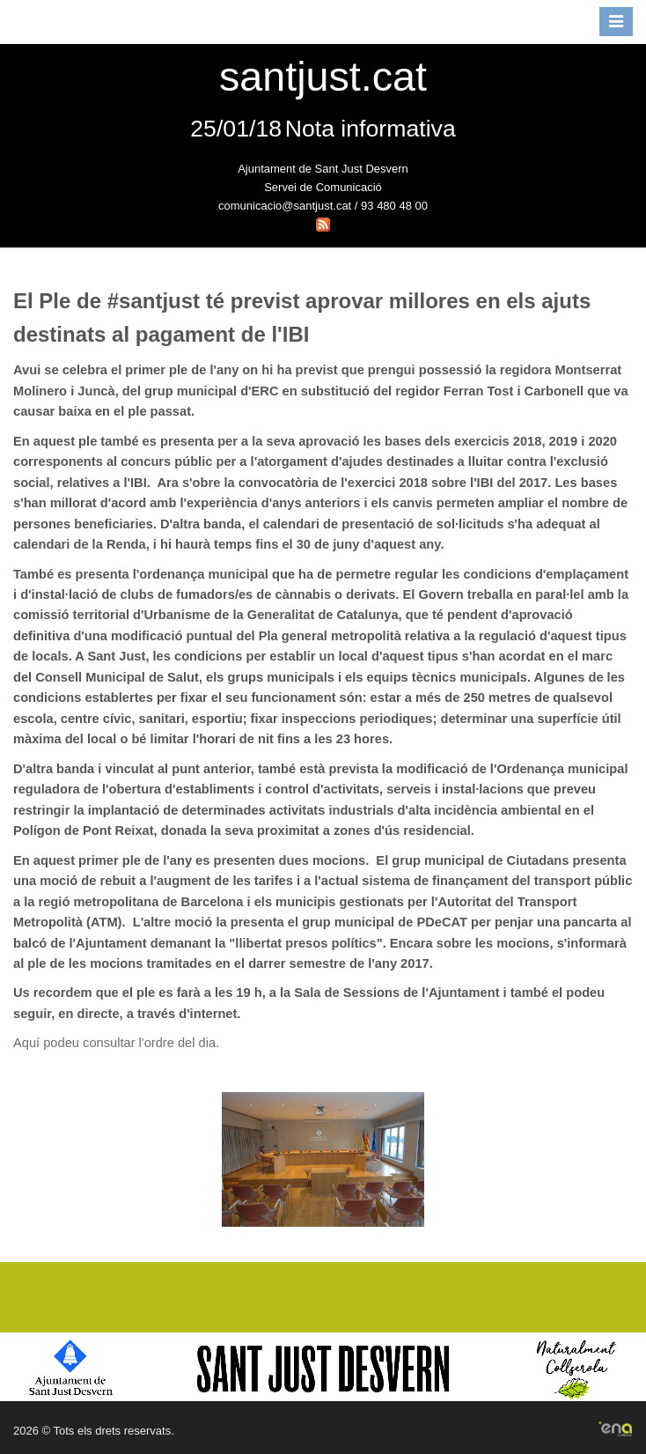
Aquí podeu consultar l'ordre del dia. (116, 1043)
